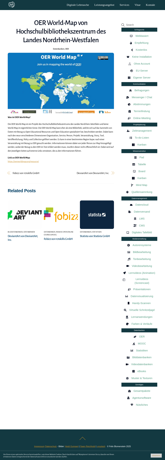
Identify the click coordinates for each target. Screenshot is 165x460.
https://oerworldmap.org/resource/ (23, 162)
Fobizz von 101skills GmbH (26, 173)
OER (67, 49)
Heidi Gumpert (71, 446)
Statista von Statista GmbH (95, 236)
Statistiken (97, 232)
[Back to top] (83, 439)
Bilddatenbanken (15, 232)
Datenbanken (58, 49)
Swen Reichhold (87, 446)
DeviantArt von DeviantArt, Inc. (93, 173)
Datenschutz (51, 446)
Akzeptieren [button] (156, 455)
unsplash (101, 446)
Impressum (39, 446)
